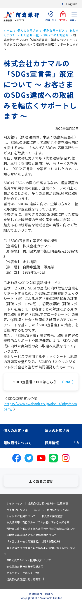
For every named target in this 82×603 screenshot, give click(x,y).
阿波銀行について (17, 442)
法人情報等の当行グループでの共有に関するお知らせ (38, 522)
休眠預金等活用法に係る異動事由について (31, 535)
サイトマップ (14, 503)
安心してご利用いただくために (52, 510)
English (71, 4)
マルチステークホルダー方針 (24, 573)
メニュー (74, 16)
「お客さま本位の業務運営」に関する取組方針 (34, 541)
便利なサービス (54, 30)
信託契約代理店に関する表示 (24, 579)
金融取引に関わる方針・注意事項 (48, 503)
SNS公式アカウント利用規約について (29, 560)
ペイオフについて (17, 510)
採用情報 (52, 442)
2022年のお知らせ (56, 35)
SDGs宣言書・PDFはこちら (35, 381)
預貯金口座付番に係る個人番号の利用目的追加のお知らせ (41, 528)
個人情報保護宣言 (52, 516)
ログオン (63, 16)
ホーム (8, 30)
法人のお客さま (57, 430)
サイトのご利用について (21, 516)
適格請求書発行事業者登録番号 (25, 566)
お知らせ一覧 (29, 35)
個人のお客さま (28, 30)
